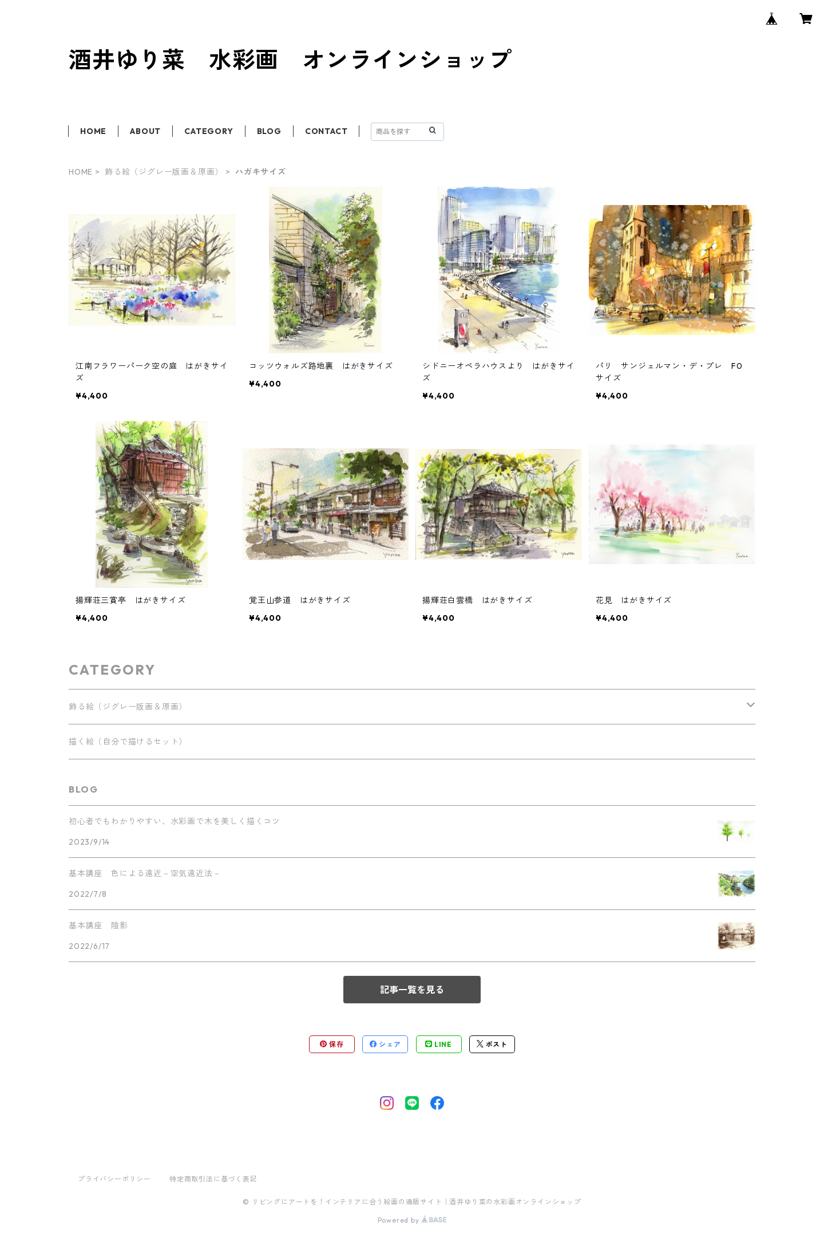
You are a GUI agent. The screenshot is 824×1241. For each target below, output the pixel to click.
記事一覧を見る (412, 989)
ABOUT (145, 131)
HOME (93, 131)
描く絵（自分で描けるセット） (128, 741)
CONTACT (326, 131)
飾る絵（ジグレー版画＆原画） (164, 172)
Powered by (412, 1220)
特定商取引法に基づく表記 (213, 1179)
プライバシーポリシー (114, 1179)
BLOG (269, 131)
